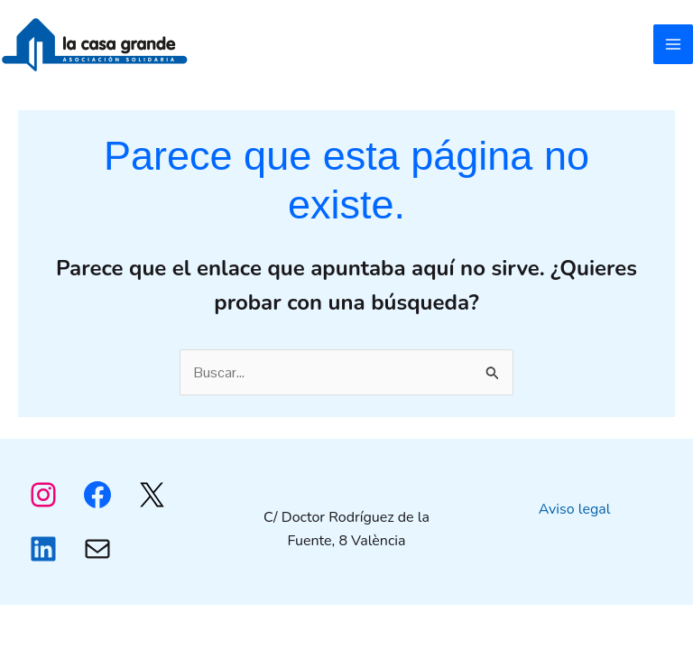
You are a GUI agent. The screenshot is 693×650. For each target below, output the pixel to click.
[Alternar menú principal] (673, 44)
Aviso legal (575, 509)
